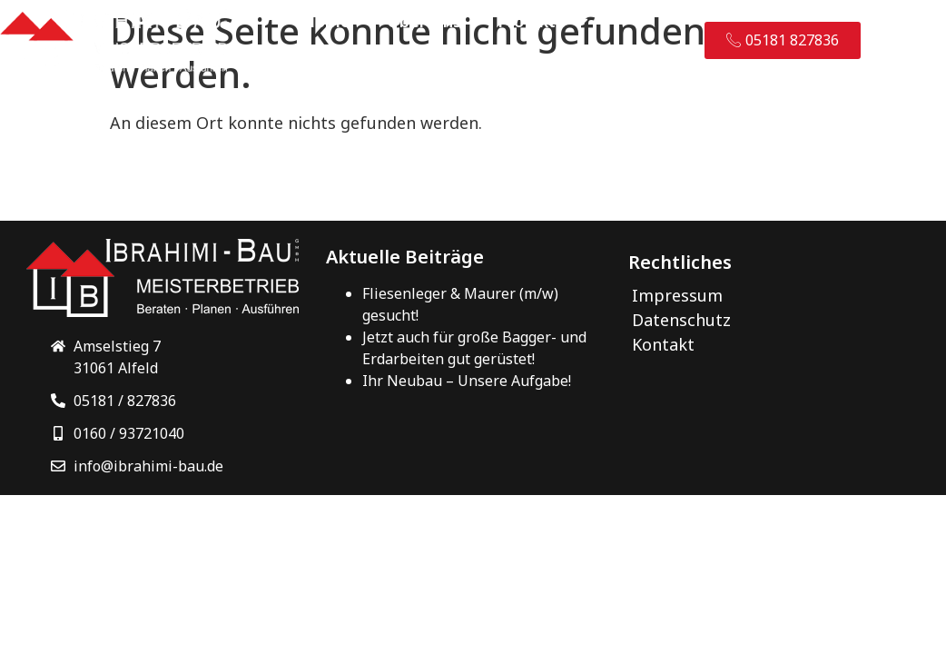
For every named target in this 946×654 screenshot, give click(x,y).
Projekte (544, 21)
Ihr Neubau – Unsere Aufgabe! (466, 379)
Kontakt (334, 63)
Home (326, 21)
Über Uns (424, 21)
